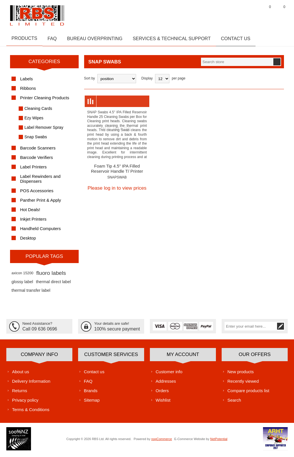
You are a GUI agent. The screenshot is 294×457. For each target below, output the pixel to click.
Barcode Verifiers (36, 159)
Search (234, 402)
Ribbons (28, 90)
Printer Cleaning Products (44, 100)
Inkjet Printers (33, 221)
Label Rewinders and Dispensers (40, 181)
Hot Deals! (30, 212)
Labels (26, 81)
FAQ (88, 383)
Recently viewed (243, 383)
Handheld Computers (40, 231)
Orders (162, 392)
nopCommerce (161, 441)
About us (20, 374)
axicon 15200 (22, 275)
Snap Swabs (35, 139)
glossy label (22, 284)
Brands (91, 392)
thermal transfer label (30, 293)
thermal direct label (53, 284)
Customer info (169, 374)
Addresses (166, 383)
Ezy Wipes (33, 120)
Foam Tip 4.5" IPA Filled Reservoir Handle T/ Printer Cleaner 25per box (117, 173)
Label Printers (33, 169)
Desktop (28, 240)
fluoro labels (51, 276)
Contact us (94, 374)
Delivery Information (31, 383)
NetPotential (218, 441)
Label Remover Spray (43, 130)
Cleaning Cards (38, 111)
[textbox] (237, 64)
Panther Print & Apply (40, 202)
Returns (19, 392)
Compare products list (248, 392)
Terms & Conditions (30, 411)
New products (240, 374)
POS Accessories (36, 193)
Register (237, 14)
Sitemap (92, 402)
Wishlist (163, 402)
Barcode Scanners (37, 150)
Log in (252, 14)
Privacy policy (25, 402)
